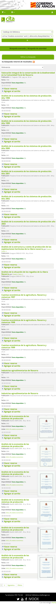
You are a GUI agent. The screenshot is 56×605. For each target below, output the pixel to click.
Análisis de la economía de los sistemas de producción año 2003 (28, 222)
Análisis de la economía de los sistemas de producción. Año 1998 (26, 97)
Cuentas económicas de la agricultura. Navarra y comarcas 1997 (23, 296)
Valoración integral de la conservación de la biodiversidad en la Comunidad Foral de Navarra (28, 73)
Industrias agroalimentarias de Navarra (20, 370)
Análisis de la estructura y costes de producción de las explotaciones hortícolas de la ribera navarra (26, 248)
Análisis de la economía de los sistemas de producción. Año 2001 (26, 172)
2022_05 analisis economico (14, 429)
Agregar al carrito (12, 91)
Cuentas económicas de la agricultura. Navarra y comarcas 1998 (23, 321)
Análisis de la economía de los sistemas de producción (15, 417)
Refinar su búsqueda (28, 57)
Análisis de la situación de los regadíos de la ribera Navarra (24, 273)
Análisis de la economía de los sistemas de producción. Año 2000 (26, 147)
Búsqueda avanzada (18, 48)
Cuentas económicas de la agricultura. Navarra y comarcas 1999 (23, 346)
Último (20, 585)
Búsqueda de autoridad (37, 48)
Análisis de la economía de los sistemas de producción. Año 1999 (26, 122)
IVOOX (34, 599)
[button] (3, 12)
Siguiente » (11, 585)
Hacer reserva (10, 88)
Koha (54, 602)
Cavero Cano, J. (17, 274)
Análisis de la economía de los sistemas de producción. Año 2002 (26, 197)
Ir (27, 40)
